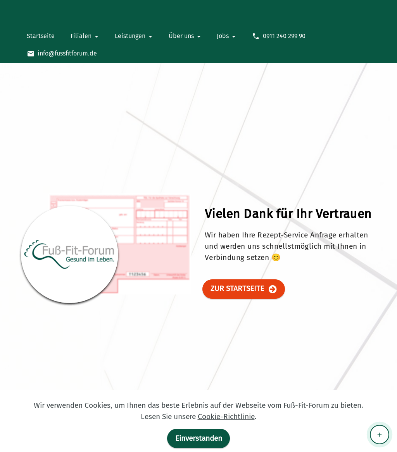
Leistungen (130, 36)
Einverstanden (198, 438)
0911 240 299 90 (279, 36)
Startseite (41, 36)
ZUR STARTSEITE (244, 288)
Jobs (223, 36)
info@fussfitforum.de (62, 53)
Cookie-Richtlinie (226, 416)
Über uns (181, 36)
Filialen (81, 36)
